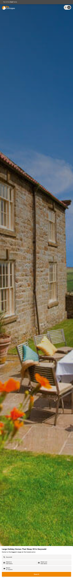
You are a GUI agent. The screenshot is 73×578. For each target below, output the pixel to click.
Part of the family (10, 2)
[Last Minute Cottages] (7, 7)
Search (36, 574)
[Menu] (67, 7)
